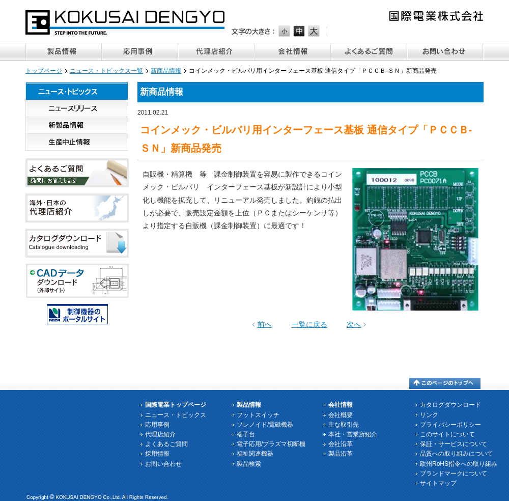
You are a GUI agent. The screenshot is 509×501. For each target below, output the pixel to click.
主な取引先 (343, 424)
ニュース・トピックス (76, 91)
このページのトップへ (444, 383)
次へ (354, 324)
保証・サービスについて (453, 444)
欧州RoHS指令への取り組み (458, 463)
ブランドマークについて (453, 473)
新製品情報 (76, 125)
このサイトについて (447, 434)
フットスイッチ (258, 415)
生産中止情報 (76, 142)
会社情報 (292, 52)
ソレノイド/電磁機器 (265, 424)
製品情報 (63, 52)
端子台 (246, 434)
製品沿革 (340, 453)
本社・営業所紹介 (352, 434)
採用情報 (157, 453)
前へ (265, 324)
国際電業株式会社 (125, 22)
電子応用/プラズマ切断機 (271, 444)
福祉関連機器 (255, 453)
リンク (429, 415)
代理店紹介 (216, 52)
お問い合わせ (445, 52)
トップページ (43, 70)
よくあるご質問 (369, 52)
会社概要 (340, 415)
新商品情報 (166, 70)
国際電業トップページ (175, 404)
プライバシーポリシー (450, 424)
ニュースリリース (76, 108)
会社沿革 (340, 444)
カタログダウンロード (450, 404)
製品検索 (249, 463)
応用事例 (140, 52)
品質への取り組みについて (456, 453)
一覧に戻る (309, 324)
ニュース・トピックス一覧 (106, 70)
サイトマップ (438, 483)
